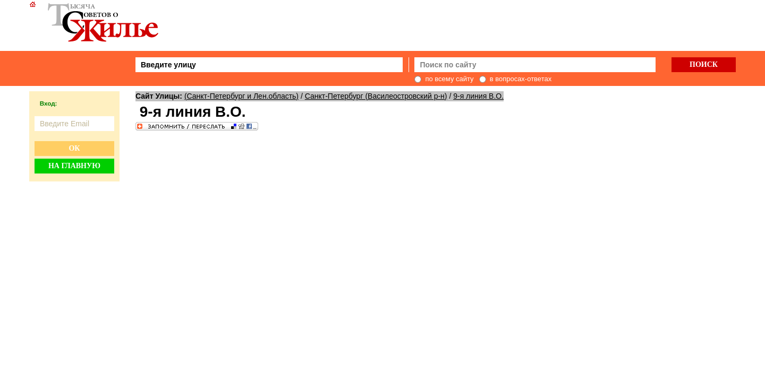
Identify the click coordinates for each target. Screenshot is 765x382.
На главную (74, 166)
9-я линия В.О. (478, 96)
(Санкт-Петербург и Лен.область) (241, 96)
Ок (74, 148)
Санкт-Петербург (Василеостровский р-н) (376, 96)
